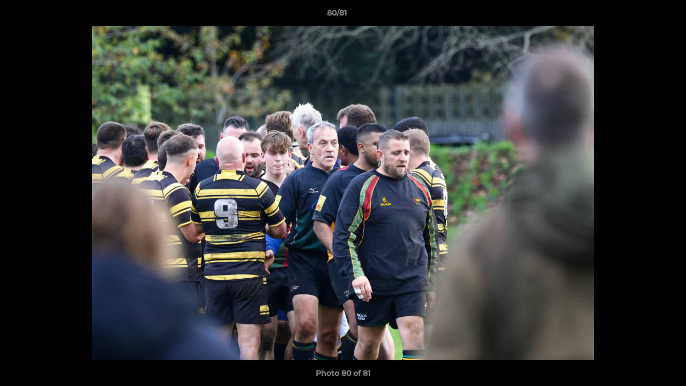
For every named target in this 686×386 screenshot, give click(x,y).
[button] (641, 15)
